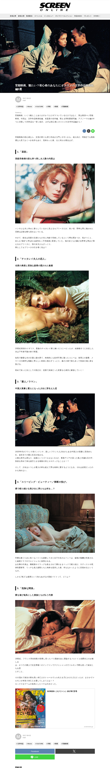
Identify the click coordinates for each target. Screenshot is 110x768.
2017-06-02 (27, 98)
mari (24, 100)
